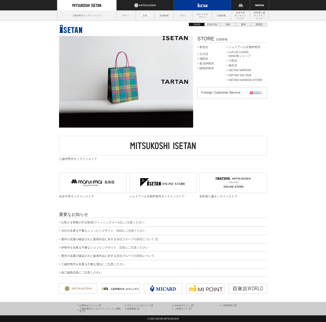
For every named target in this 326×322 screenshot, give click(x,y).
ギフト (125, 15)
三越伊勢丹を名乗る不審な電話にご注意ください (93, 264)
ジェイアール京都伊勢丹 (244, 47)
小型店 (232, 60)
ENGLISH (212, 24)
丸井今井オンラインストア (240, 15)
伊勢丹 (70, 28)
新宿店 (203, 47)
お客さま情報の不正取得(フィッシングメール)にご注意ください (102, 222)
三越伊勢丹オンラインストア (87, 15)
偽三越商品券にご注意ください (81, 272)
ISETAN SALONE (239, 75)
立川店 (203, 54)
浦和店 (203, 58)
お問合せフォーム (90, 305)
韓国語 (259, 24)
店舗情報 (164, 15)
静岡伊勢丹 (206, 68)
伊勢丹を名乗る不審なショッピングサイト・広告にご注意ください (104, 247)
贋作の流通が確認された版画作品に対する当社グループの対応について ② (109, 239)
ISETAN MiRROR (239, 70)
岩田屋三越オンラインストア (259, 15)
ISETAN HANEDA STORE (245, 80)
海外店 (232, 65)
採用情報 (133, 308)
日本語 (196, 24)
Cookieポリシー (183, 305)
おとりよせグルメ (202, 15)
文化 (145, 15)
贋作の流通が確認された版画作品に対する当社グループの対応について (107, 255)
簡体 (228, 24)
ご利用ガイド (182, 308)
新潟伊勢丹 (206, 63)
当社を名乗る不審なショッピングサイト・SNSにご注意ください (103, 230)
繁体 (243, 24)
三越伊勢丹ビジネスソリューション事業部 (100, 309)
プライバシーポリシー (140, 305)
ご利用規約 (229, 305)
